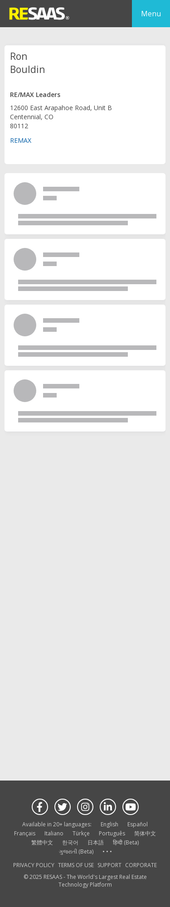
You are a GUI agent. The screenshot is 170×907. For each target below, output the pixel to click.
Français (24, 833)
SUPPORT (109, 865)
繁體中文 (42, 842)
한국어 (70, 842)
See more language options (107, 852)
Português (112, 833)
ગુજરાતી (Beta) (76, 851)
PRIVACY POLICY (33, 865)
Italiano (53, 833)
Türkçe (81, 833)
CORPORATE (141, 865)
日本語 (95, 842)
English (109, 824)
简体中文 (145, 833)
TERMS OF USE (76, 865)
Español (137, 824)
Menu (151, 14)
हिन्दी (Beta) (126, 842)
